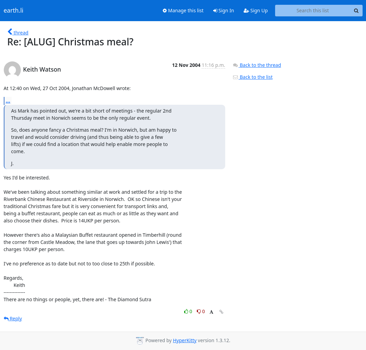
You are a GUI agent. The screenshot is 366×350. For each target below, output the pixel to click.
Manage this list (183, 10)
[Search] (356, 10)
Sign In (223, 10)
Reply (13, 318)
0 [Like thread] (188, 311)
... (8, 100)
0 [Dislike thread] (201, 311)
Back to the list (252, 77)
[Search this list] (313, 10)
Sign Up (256, 10)
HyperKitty (184, 340)
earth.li (14, 10)
